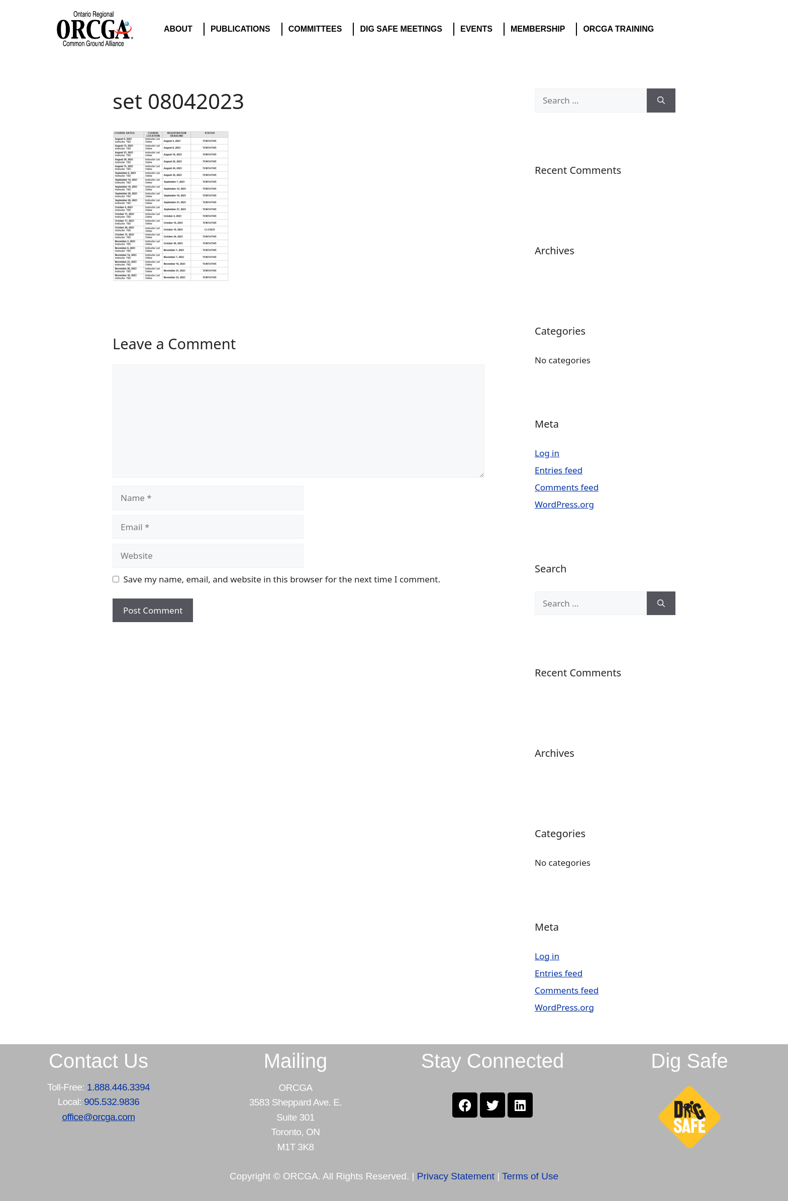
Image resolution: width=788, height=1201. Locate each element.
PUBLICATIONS (243, 29)
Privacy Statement (456, 1176)
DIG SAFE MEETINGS (403, 29)
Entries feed (558, 470)
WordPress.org (564, 504)
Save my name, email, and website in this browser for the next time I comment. (282, 579)
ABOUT (181, 29)
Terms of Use (530, 1176)
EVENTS (479, 29)
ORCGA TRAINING (621, 29)
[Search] (661, 100)
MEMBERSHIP (540, 29)
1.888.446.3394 (118, 1087)
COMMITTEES (317, 29)
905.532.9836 (111, 1101)
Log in (547, 453)
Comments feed (567, 487)
